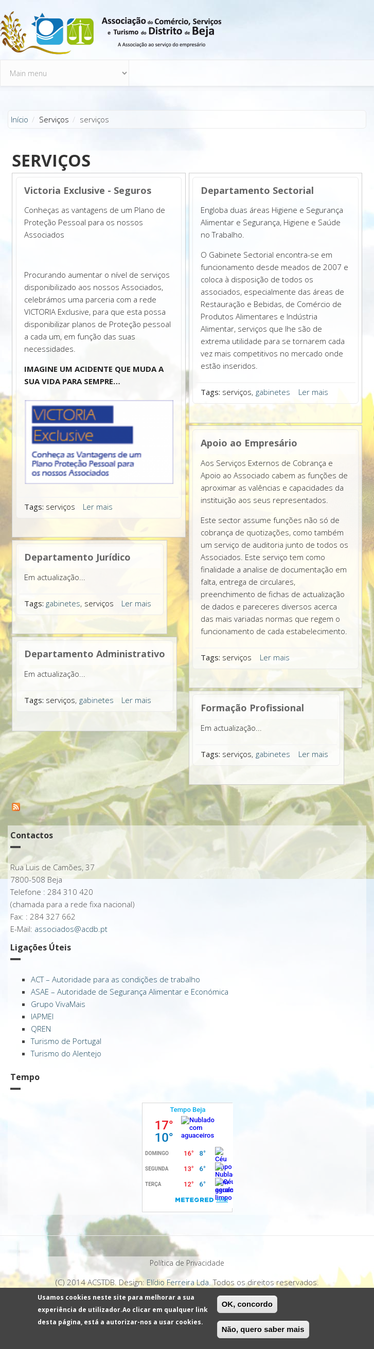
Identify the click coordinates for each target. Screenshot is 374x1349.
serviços (60, 506)
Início (19, 119)
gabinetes (63, 603)
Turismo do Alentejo (66, 1053)
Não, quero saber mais (263, 1330)
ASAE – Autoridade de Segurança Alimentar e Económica (129, 991)
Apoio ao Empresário (249, 443)
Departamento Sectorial (257, 190)
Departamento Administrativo (94, 653)
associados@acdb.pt (71, 929)
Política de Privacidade (187, 1263)
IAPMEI (42, 1016)
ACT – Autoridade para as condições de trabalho (115, 979)
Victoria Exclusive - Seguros (87, 190)
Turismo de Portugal (66, 1041)
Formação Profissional (252, 708)
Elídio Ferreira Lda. (179, 1282)
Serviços (54, 119)
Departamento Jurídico (77, 557)
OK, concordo (247, 1305)
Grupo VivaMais (58, 1004)
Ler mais (98, 506)
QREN (41, 1028)
